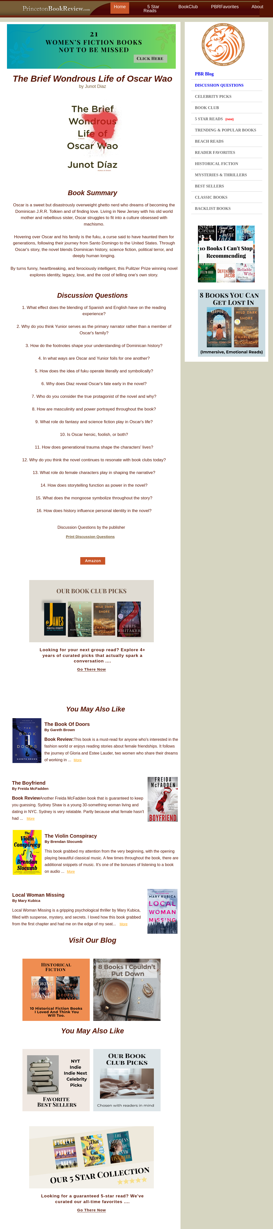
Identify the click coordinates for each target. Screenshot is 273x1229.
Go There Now (91, 669)
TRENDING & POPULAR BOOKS (225, 130)
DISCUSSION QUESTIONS (219, 85)
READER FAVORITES (215, 152)
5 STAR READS (214, 119)
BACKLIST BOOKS (213, 208)
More (78, 760)
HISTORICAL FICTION (216, 164)
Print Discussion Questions (90, 536)
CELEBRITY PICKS (213, 96)
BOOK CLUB (207, 108)
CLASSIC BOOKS (211, 197)
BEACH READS (209, 141)
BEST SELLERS (209, 186)
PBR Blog (204, 73)
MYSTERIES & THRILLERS (221, 175)
